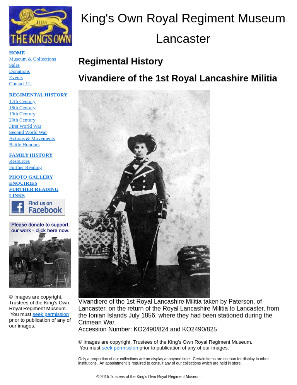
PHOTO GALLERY (31, 177)
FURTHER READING (34, 189)
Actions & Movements (32, 138)
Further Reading (25, 167)
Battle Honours (24, 144)
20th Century (22, 120)
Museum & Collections (32, 59)
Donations (19, 71)
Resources (19, 161)
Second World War (28, 132)
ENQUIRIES (23, 183)
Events (16, 77)
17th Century (22, 101)
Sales (14, 65)
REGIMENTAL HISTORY (38, 95)
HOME (17, 53)
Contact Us (20, 83)
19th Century (22, 114)
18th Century (22, 107)
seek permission (50, 314)
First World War (25, 126)
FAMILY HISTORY (31, 155)
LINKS (17, 195)
